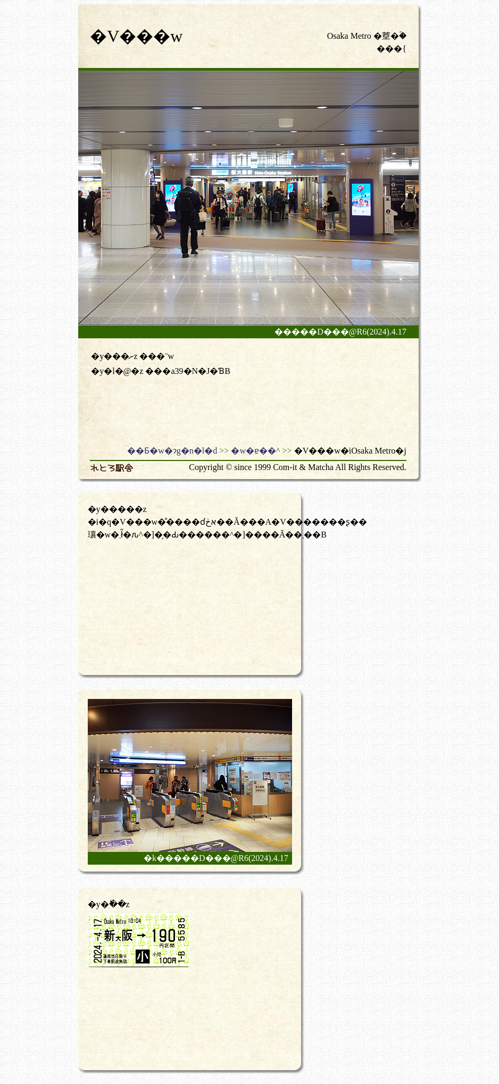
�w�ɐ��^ (255, 450)
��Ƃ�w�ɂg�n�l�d (172, 450)
